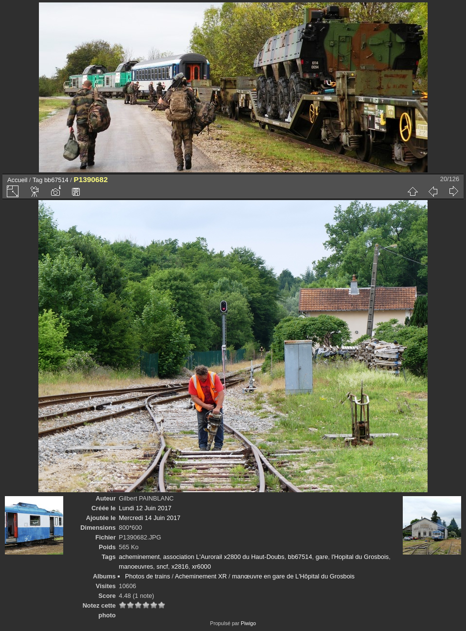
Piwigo (248, 623)
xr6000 (201, 566)
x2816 (179, 566)
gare (322, 556)
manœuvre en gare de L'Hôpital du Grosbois (293, 576)
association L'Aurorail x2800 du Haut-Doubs (223, 556)
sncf (162, 566)
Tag (38, 180)
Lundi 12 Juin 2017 (145, 508)
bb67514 (56, 180)
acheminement (139, 556)
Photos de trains (147, 576)
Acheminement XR (201, 576)
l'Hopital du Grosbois (360, 556)
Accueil (17, 180)
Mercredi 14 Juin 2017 (149, 517)
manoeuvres (136, 566)
